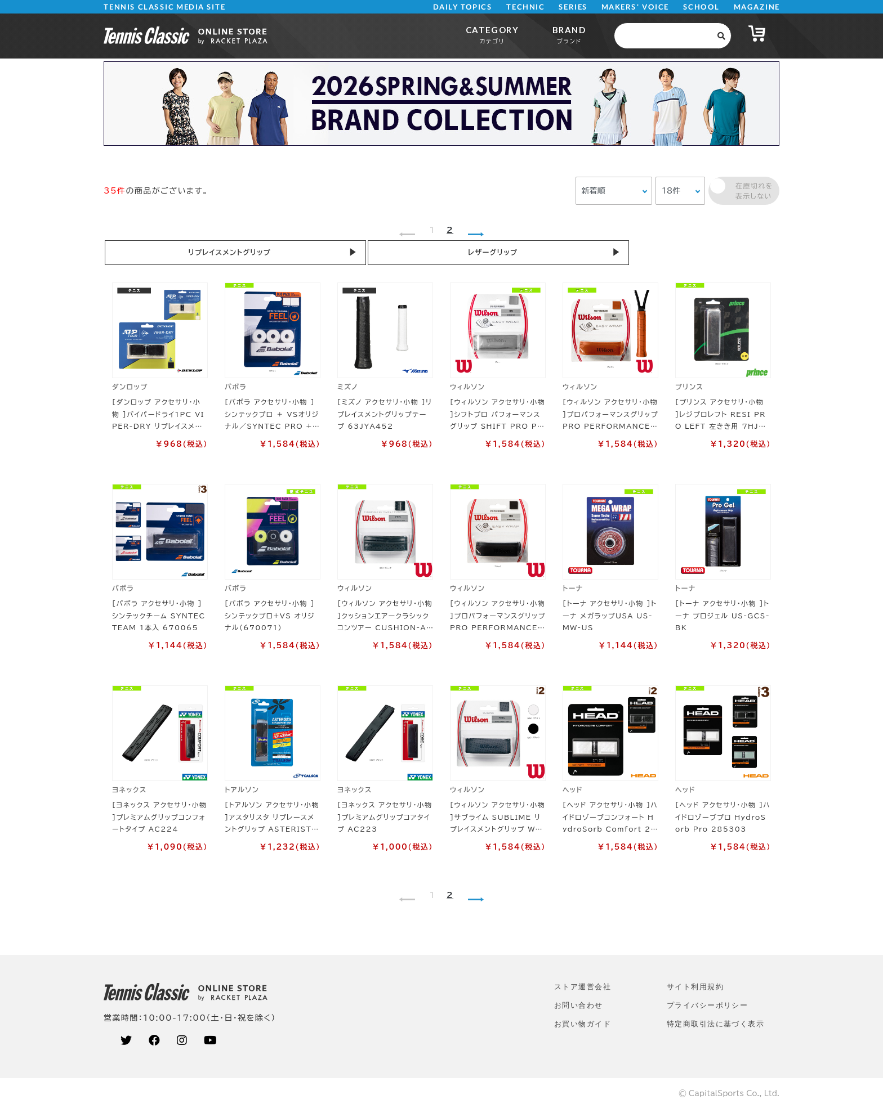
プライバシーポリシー (707, 1009)
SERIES (573, 7)
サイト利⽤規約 (695, 990)
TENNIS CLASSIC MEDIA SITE (165, 7)
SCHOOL (701, 7)
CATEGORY (492, 34)
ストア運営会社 (582, 990)
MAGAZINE (756, 7)
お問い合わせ (578, 1009)
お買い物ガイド (582, 1027)
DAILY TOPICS (462, 7)
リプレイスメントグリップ (165, 253)
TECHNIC (525, 7)
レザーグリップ (300, 253)
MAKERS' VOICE (635, 7)
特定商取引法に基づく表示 (715, 1027)
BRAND (569, 34)
